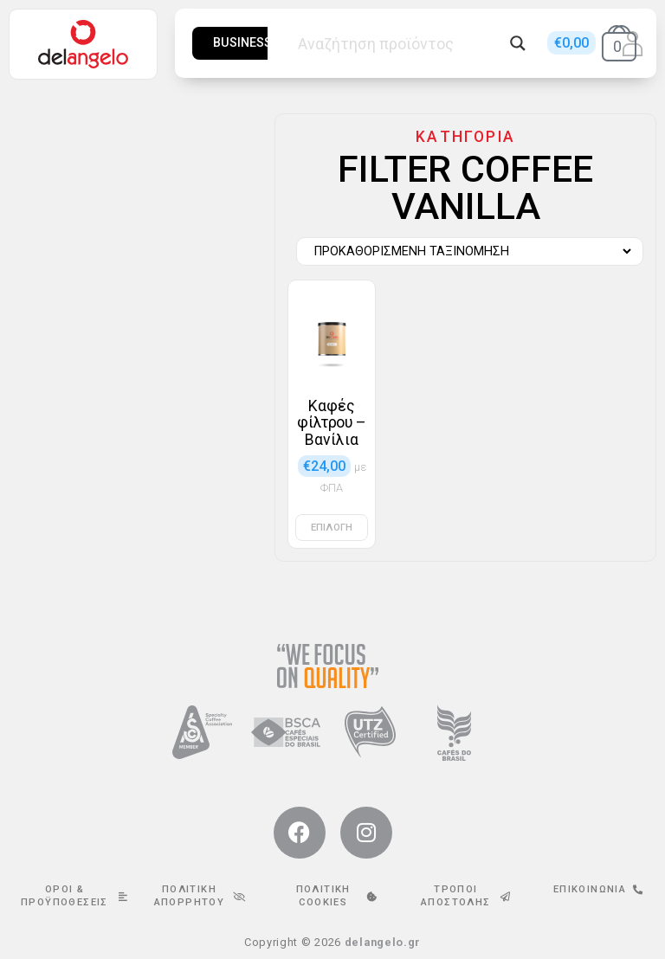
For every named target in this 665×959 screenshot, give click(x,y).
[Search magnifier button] (518, 43)
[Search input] (399, 43)
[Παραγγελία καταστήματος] (465, 252)
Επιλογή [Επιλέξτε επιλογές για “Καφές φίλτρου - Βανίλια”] (331, 527)
